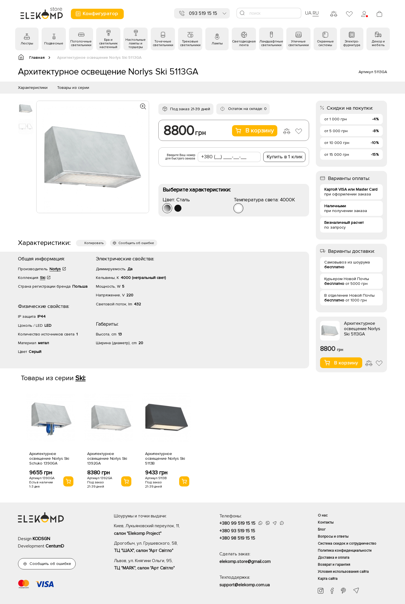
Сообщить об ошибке (136, 243)
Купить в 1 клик (285, 157)
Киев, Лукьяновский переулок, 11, (157, 530)
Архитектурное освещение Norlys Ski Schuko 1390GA (49, 458)
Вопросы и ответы (333, 536)
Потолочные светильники (81, 43)
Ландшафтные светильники (271, 43)
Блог (322, 529)
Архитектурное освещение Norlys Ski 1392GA (107, 458)
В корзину (254, 130)
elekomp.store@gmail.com (245, 561)
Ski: (80, 378)
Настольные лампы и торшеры (135, 43)
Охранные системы (325, 43)
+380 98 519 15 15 (237, 538)
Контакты (326, 522)
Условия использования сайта (343, 571)
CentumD (55, 546)
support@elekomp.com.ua (244, 585)
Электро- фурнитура (351, 43)
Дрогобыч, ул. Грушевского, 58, (157, 547)
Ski (42, 277)
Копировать (94, 243)
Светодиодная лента (244, 43)
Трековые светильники (190, 43)
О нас (323, 515)
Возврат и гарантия (334, 564)
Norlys (55, 269)
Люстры (27, 43)
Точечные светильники (163, 43)
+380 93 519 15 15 (237, 531)
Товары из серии (73, 87)
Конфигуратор (96, 13)
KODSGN (41, 539)
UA (308, 13)
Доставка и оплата (333, 557)
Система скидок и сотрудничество (347, 543)
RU (315, 13)
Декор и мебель (378, 43)
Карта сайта (328, 578)
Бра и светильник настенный (108, 43)
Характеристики (33, 87)
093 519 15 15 (203, 13)
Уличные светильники (298, 43)
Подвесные (53, 43)
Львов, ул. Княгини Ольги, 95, (157, 565)
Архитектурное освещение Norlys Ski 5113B (165, 458)
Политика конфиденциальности (345, 550)
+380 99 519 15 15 (237, 523)
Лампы (217, 43)
